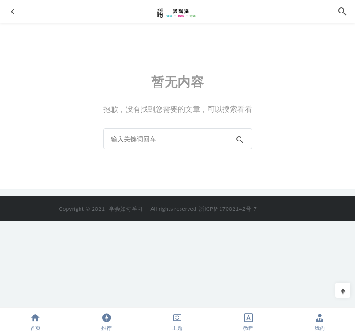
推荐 (106, 322)
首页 (35, 322)
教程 (248, 322)
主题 (177, 322)
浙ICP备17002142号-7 (228, 208)
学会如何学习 (126, 208)
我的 (319, 322)
